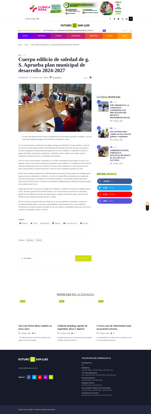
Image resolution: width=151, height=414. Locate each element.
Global (58, 36)
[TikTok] (127, 19)
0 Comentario (56, 77)
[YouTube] (119, 19)
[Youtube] (40, 377)
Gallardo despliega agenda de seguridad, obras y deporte (72, 327)
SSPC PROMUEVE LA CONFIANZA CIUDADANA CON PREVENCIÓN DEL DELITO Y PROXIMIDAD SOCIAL (120, 111)
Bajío (124, 36)
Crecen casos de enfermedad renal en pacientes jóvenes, (114, 327)
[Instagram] (123, 19)
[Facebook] (110, 19)
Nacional (41, 36)
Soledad (39, 240)
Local (25, 36)
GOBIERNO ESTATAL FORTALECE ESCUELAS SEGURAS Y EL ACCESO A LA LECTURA (120, 155)
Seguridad (75, 36)
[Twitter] (115, 19)
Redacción (24, 77)
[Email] (51, 377)
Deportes (94, 36)
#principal (30, 240)
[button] (75, 8)
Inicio (20, 45)
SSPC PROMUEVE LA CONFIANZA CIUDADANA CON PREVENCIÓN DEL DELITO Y (68, 30)
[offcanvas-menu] (131, 19)
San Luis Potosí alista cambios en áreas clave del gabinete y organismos (120, 134)
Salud (110, 36)
